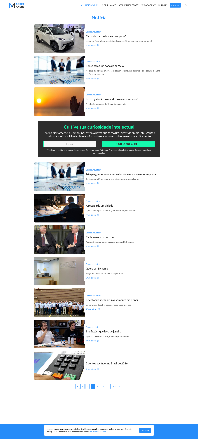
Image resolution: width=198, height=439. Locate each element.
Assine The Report (128, 5)
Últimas (162, 5)
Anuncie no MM (89, 5)
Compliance (109, 5)
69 (114, 386)
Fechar (145, 430)
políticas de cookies (98, 432)
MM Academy (148, 5)
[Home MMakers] (16, 5)
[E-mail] (69, 144)
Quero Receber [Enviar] (128, 144)
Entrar (175, 5)
